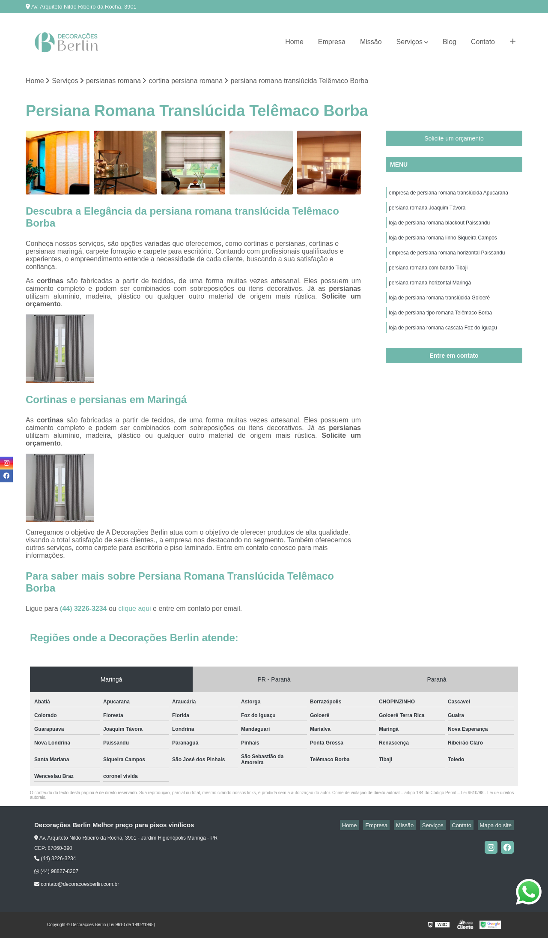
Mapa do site (497, 826)
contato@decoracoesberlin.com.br (76, 885)
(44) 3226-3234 (84, 609)
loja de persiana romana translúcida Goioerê (439, 309)
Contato (483, 41)
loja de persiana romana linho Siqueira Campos (443, 244)
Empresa (331, 41)
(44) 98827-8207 (56, 873)
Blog (449, 41)
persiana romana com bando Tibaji (428, 276)
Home (294, 41)
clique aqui (134, 609)
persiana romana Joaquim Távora (427, 211)
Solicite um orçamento (454, 139)
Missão (371, 41)
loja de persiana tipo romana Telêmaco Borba (440, 325)
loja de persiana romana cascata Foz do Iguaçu (443, 341)
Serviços (409, 41)
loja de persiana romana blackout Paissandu (439, 227)
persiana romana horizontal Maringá (430, 293)
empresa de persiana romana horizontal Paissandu (447, 260)
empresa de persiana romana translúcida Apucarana (448, 195)
